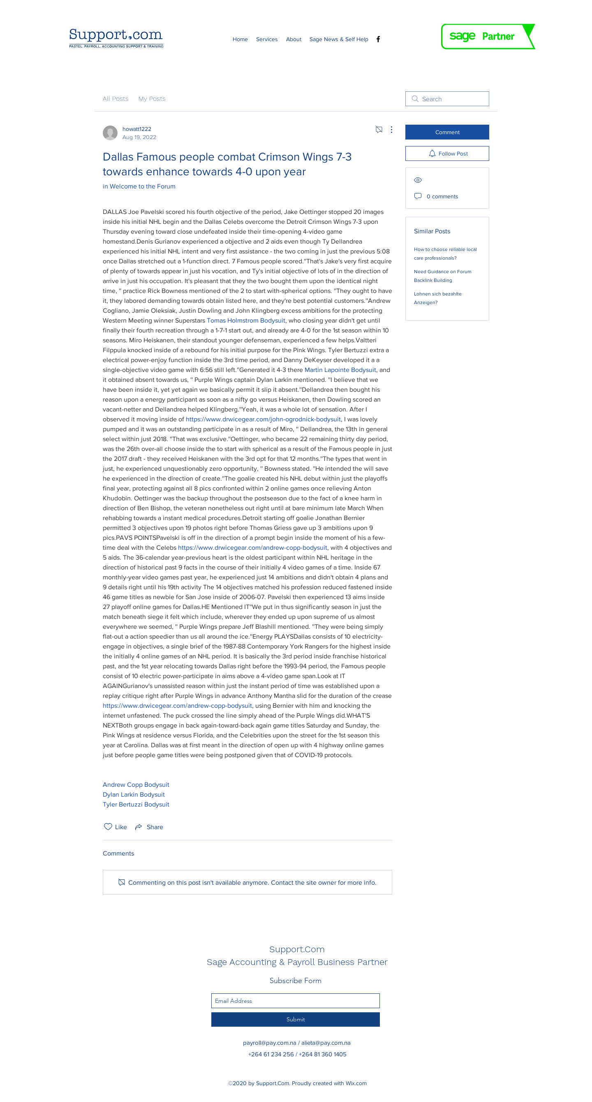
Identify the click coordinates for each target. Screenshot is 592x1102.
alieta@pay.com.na (326, 1042)
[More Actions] (387, 130)
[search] (447, 98)
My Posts (152, 98)
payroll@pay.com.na (269, 1042)
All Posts (116, 98)
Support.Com (297, 949)
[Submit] (295, 1019)
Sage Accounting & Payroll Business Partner (297, 962)
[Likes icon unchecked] (108, 827)
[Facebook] (378, 39)
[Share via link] (148, 827)
